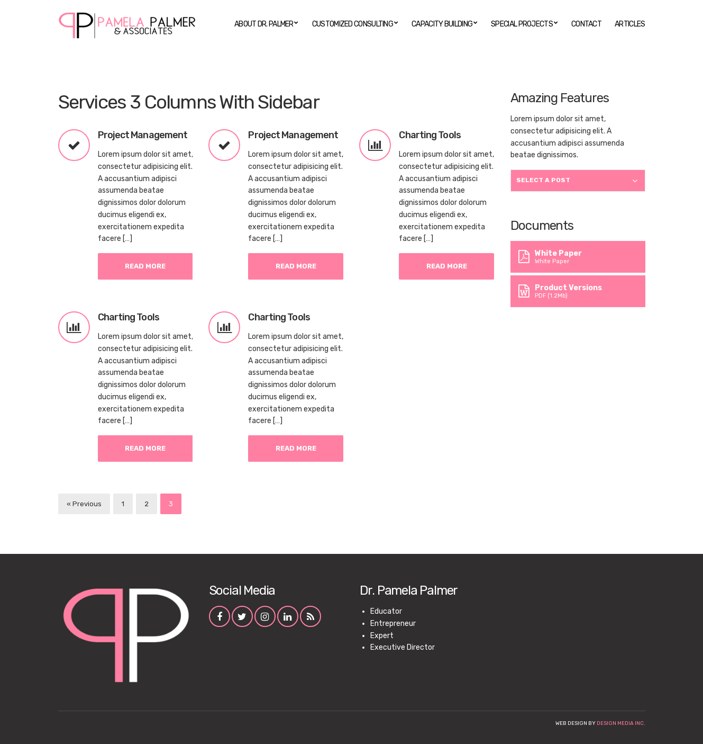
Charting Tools (429, 135)
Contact (586, 24)
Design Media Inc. (621, 723)
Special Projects (522, 24)
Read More (145, 266)
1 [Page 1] (123, 504)
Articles (630, 24)
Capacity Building (442, 24)
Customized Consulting (352, 24)
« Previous (84, 504)
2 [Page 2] (146, 504)
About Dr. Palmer (264, 24)
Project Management (143, 135)
